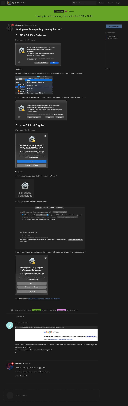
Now (108, 69)
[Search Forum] (84, 3)
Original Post (110, 32)
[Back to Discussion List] (3, 3)
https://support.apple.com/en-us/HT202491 (44, 299)
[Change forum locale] (102, 3)
